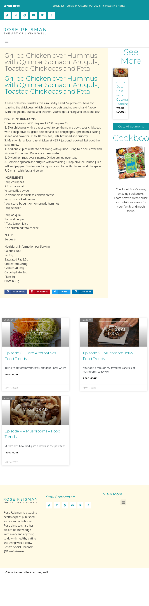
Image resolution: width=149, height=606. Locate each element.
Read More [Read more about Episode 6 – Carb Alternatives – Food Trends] (11, 374)
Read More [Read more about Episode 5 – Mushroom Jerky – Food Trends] (90, 378)
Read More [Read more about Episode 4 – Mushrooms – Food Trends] (11, 452)
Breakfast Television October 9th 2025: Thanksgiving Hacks (89, 5)
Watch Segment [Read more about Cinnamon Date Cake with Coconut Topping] (122, 110)
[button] (7, 42)
